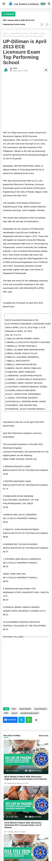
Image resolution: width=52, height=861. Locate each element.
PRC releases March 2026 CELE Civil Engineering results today (18, 22)
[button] (43, 3)
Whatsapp (29, 720)
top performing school (18, 33)
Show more (43, 736)
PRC (6, 713)
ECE (14, 709)
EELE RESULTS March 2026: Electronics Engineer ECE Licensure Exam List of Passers (25, 778)
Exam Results (25, 709)
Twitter (21, 720)
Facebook (12, 720)
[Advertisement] (26, 102)
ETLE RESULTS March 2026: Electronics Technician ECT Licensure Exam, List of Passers (23, 825)
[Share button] (36, 720)
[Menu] (3, 4)
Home (5, 33)
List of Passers (40, 709)
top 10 (14, 713)
